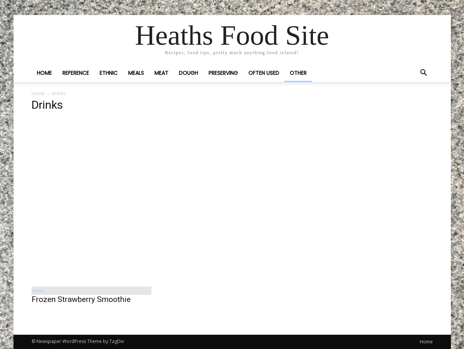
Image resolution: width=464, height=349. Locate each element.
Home (44, 73)
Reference (75, 73)
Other (298, 73)
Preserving (223, 73)
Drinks (38, 290)
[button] (424, 73)
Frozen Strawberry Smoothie (81, 299)
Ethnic (109, 73)
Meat (161, 73)
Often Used (263, 73)
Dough (188, 73)
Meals (136, 73)
